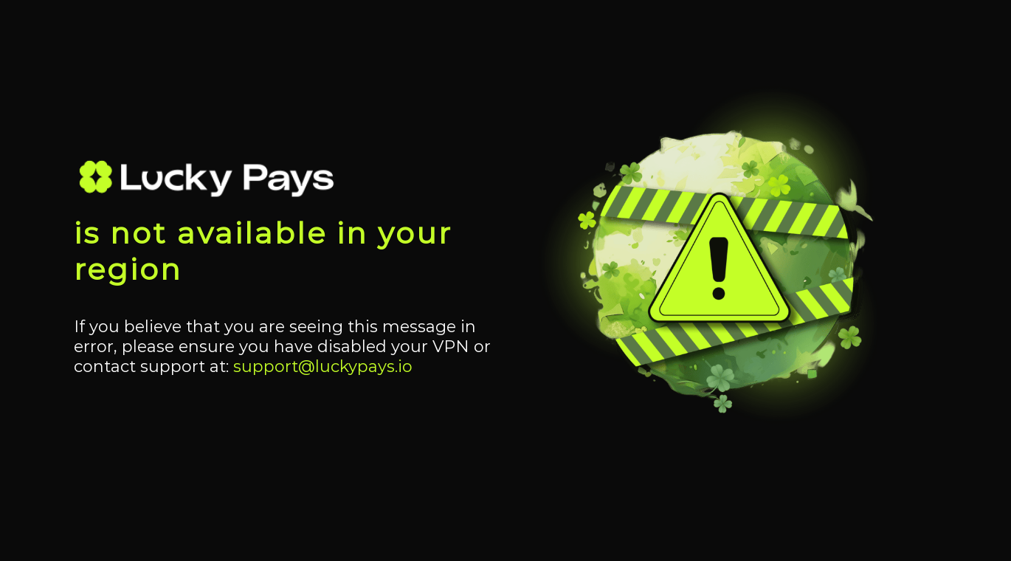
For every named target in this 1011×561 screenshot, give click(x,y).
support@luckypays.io (323, 366)
